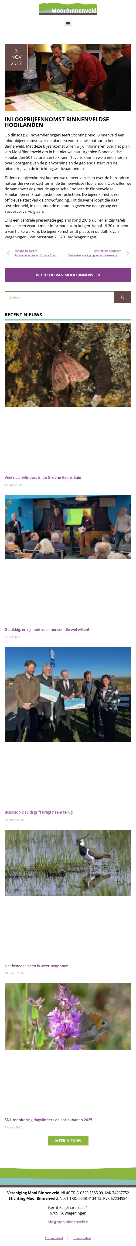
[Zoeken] (122, 297)
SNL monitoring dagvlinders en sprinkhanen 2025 (48, 1119)
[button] (68, 23)
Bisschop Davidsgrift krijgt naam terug (39, 812)
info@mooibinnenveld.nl (68, 1222)
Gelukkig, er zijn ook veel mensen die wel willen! (47, 629)
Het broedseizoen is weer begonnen (36, 965)
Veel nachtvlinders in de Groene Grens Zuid (43, 477)
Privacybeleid (82, 1238)
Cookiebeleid (54, 1238)
